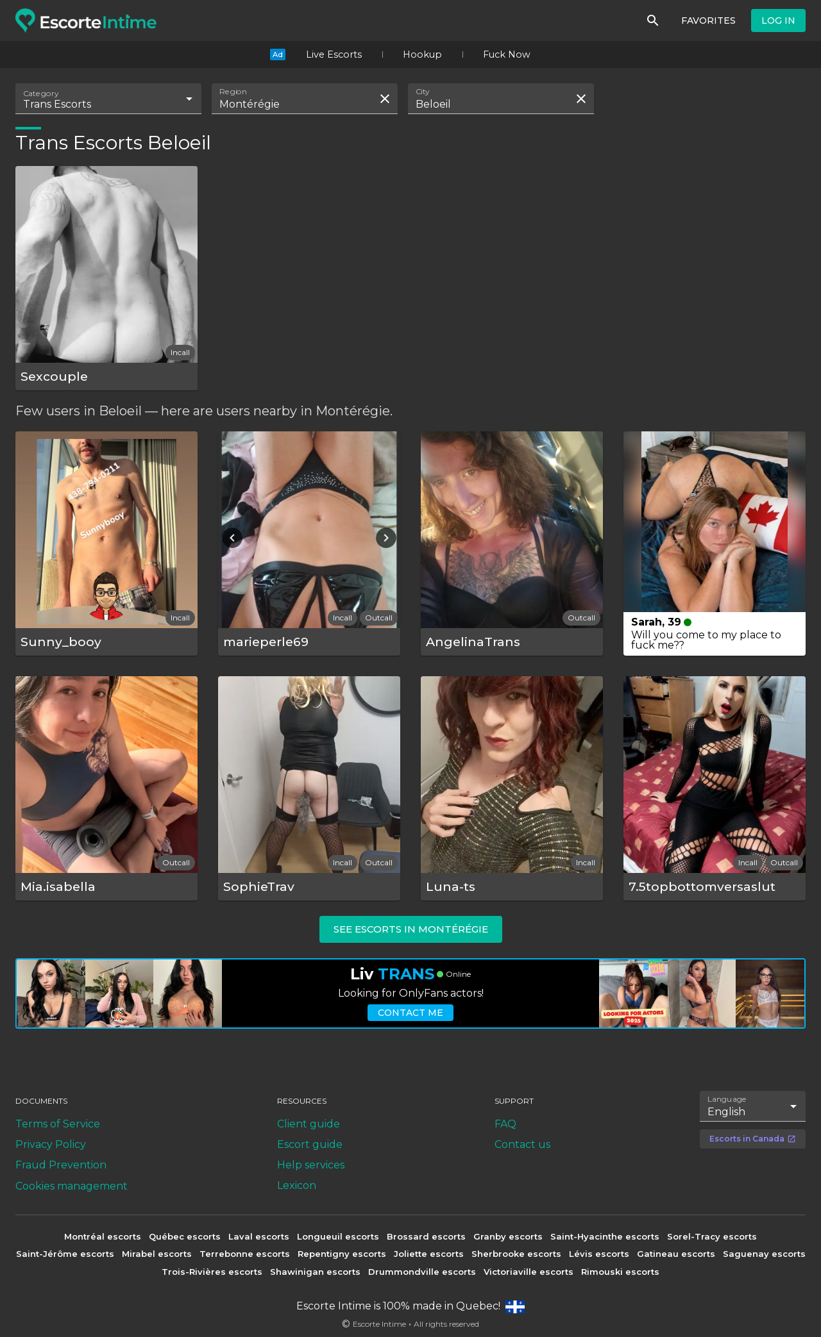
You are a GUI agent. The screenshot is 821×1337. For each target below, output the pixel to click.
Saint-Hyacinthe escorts (604, 1236)
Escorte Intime (379, 1324)
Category (41, 93)
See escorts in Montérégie (411, 929)
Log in (778, 20)
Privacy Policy (50, 1144)
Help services (310, 1165)
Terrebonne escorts (244, 1254)
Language (727, 1098)
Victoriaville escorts (528, 1271)
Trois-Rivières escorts (212, 1271)
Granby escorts (508, 1236)
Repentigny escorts (342, 1254)
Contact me (410, 1012)
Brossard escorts (426, 1236)
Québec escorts (185, 1236)
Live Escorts (334, 54)
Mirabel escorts (157, 1254)
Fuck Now (506, 54)
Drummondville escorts (422, 1271)
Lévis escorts (599, 1254)
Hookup (422, 54)
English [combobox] (726, 1112)
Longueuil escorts (338, 1236)
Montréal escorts (102, 1236)
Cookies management (71, 1186)
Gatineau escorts (676, 1254)
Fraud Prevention (60, 1165)
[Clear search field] (385, 99)
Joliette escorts (429, 1254)
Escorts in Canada (752, 1138)
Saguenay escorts (764, 1254)
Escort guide (310, 1144)
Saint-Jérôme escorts (65, 1254)
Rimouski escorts (620, 1271)
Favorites (708, 20)
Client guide (308, 1124)
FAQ (505, 1124)
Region (233, 91)
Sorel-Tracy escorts (712, 1236)
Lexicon (296, 1185)
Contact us (522, 1144)
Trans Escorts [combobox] (57, 104)
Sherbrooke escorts (516, 1254)
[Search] (653, 20)
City (423, 91)
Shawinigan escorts (315, 1271)
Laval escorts (258, 1236)
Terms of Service (57, 1124)
